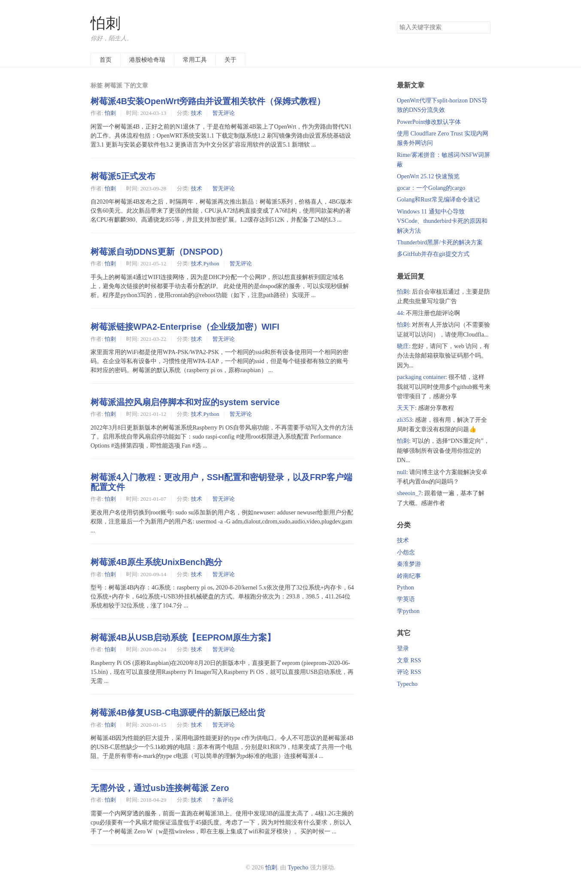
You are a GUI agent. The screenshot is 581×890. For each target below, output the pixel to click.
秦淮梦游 (409, 564)
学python (408, 611)
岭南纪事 (409, 576)
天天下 (406, 408)
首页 (106, 60)
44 (400, 313)
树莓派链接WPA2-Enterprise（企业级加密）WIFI (185, 326)
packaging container (421, 377)
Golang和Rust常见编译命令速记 (438, 199)
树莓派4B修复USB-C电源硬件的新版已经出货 (178, 712)
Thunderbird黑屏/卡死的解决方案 (440, 242)
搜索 (483, 27)
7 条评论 (222, 800)
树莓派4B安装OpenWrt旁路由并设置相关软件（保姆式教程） (208, 101)
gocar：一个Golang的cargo (431, 188)
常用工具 (195, 60)
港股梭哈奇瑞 (147, 60)
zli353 (404, 420)
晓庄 (403, 346)
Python (211, 263)
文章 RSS (409, 660)
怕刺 (106, 23)
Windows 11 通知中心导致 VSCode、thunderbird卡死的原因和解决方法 (442, 221)
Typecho (407, 684)
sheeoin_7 (409, 493)
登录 (403, 648)
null (401, 472)
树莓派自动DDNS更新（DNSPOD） (159, 251)
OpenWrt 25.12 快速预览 (428, 176)
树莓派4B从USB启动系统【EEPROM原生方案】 (183, 637)
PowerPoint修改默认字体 (429, 122)
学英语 (406, 599)
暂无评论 (223, 113)
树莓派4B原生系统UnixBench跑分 (156, 562)
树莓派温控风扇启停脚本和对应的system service (185, 402)
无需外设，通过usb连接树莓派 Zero (160, 788)
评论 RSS (409, 672)
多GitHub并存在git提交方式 (433, 254)
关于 (230, 60)
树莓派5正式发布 (123, 176)
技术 (196, 113)
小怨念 (406, 552)
